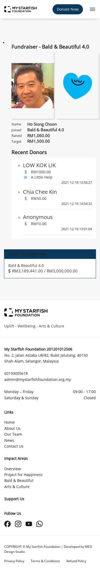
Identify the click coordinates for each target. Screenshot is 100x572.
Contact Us (13, 446)
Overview (12, 468)
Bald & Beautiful (18, 480)
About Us (12, 428)
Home (9, 422)
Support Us (14, 498)
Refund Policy (76, 561)
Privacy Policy (14, 561)
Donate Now (68, 9)
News (9, 440)
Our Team (13, 434)
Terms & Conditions (45, 561)
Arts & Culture (17, 486)
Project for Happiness (23, 474)
